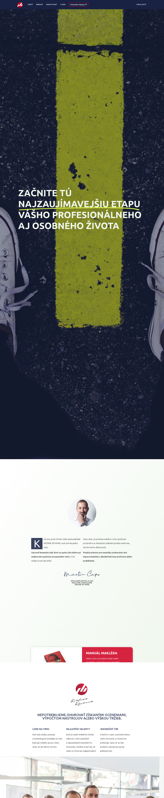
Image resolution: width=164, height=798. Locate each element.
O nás (63, 4)
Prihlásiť (141, 4)
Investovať (51, 4)
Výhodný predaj (78, 4)
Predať (39, 4)
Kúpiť (30, 4)
